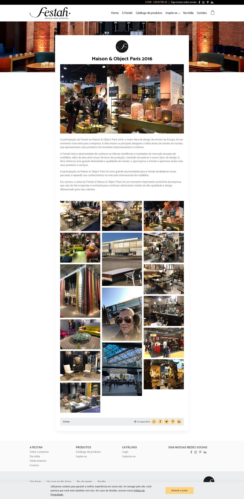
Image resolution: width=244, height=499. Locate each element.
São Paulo (35, 481)
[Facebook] (160, 421)
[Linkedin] (179, 421)
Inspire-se (171, 13)
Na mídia (188, 13)
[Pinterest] (173, 421)
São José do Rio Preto (59, 481)
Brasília (102, 481)
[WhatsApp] (154, 421)
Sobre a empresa (39, 452)
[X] (166, 421)
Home (115, 13)
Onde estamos (38, 461)
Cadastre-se (160, 2)
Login (148, 2)
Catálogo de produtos (149, 13)
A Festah (127, 13)
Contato (202, 13)
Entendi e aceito (179, 490)
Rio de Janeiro (84, 481)
